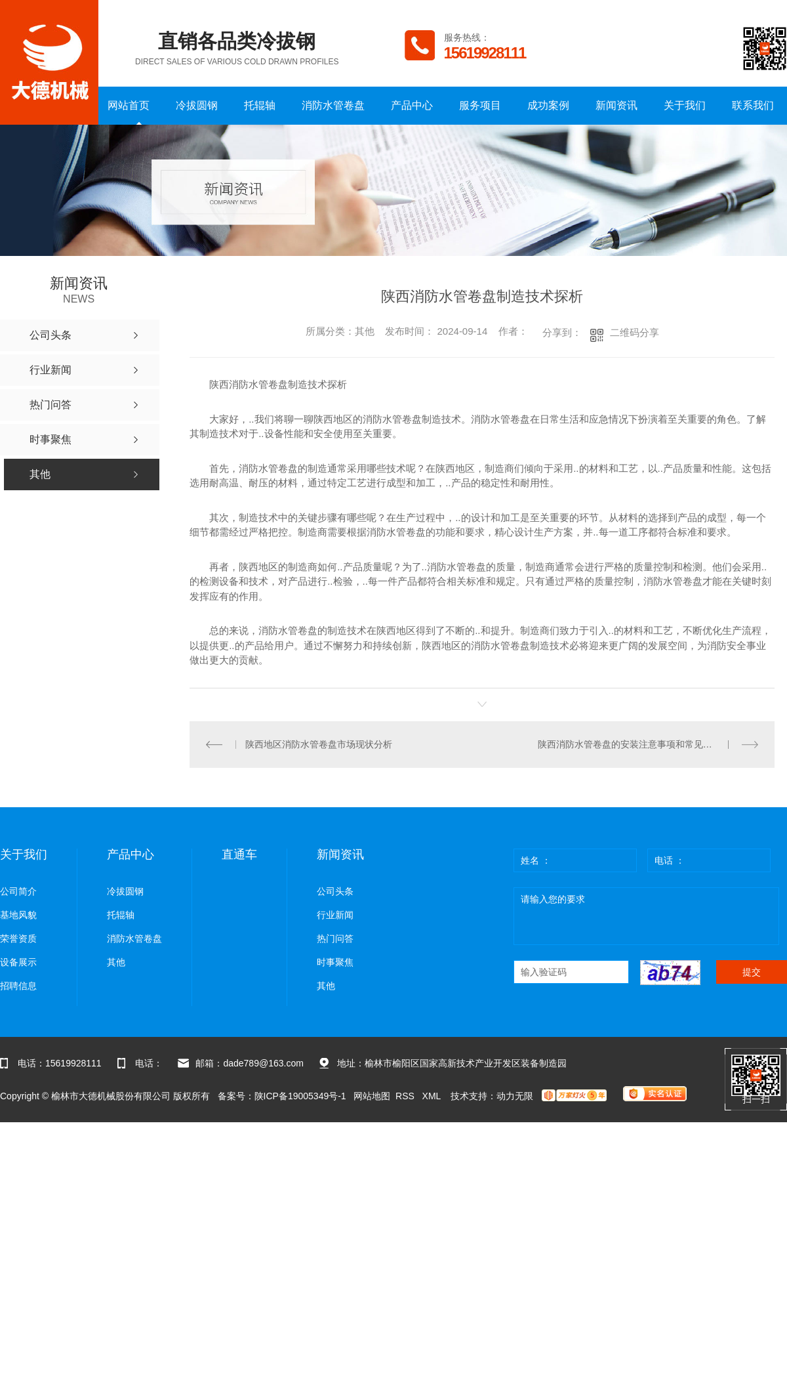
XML (432, 1096)
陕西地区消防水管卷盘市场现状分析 (318, 744)
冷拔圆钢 (197, 105)
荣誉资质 (18, 939)
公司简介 (18, 891)
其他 (116, 962)
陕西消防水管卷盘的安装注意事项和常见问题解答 (639, 744)
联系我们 (753, 105)
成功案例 (548, 105)
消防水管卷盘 (333, 105)
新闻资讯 (616, 105)
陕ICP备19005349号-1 (300, 1096)
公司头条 (335, 891)
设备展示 (18, 962)
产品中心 (412, 105)
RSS (406, 1096)
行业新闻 (335, 915)
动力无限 (514, 1096)
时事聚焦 (335, 962)
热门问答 (335, 939)
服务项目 (480, 105)
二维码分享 (634, 332)
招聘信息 (18, 986)
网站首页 (129, 105)
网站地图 (371, 1096)
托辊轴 (259, 105)
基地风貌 (18, 915)
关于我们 (685, 105)
